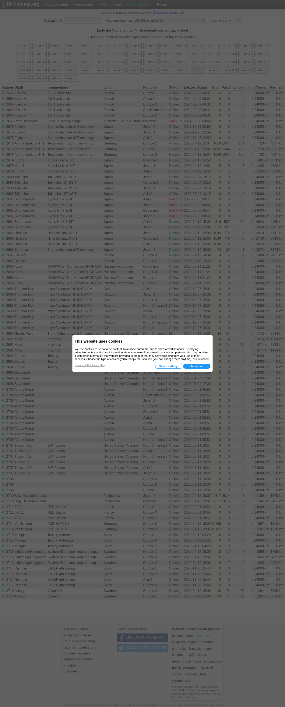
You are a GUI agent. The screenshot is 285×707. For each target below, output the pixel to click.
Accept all (196, 366)
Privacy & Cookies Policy (90, 365)
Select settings (169, 366)
